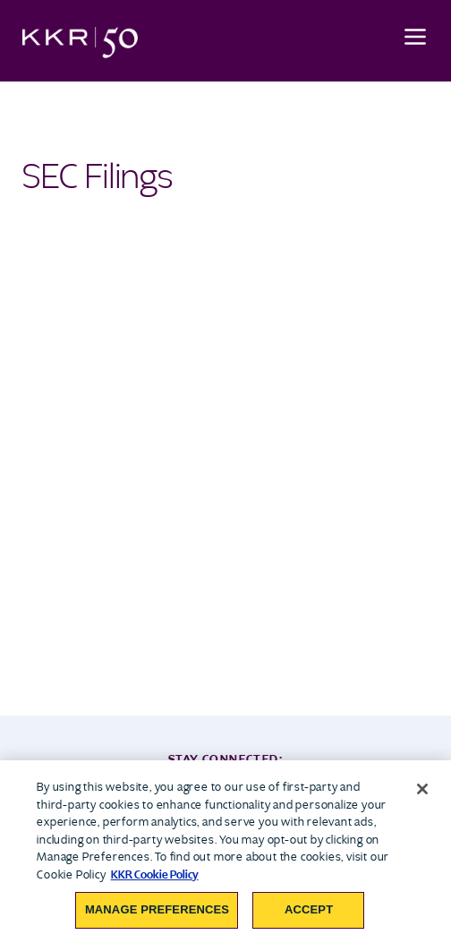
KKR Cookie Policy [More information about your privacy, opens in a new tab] (155, 874)
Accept (309, 909)
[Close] (422, 789)
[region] (225, 851)
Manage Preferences (157, 909)
